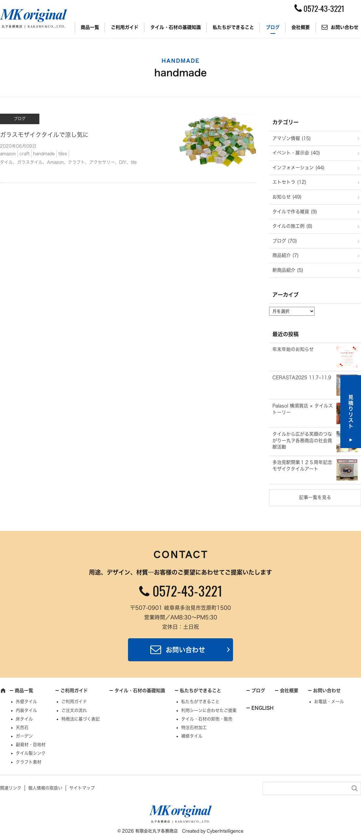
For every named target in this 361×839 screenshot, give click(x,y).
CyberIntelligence (225, 831)
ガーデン (24, 736)
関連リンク (10, 788)
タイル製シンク (31, 753)
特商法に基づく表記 (80, 719)
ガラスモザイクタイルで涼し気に (44, 135)
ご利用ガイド (124, 27)
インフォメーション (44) (298, 167)
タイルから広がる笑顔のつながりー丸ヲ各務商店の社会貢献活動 (302, 440)
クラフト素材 (28, 762)
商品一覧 (90, 27)
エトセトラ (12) (289, 182)
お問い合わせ (185, 649)
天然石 (22, 727)
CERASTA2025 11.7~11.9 (301, 377)
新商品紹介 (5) (287, 270)
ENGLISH (262, 708)
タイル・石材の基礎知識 (175, 27)
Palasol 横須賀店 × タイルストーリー (302, 409)
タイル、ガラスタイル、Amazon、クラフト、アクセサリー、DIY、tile (68, 162)
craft (24, 153)
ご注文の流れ (74, 710)
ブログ (273, 27)
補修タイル (191, 736)
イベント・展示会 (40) (296, 152)
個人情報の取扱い (45, 788)
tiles (62, 153)
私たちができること (233, 27)
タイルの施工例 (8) (292, 226)
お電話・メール (329, 701)
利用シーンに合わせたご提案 (209, 710)
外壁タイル (26, 701)
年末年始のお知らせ (293, 349)
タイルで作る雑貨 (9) (294, 211)
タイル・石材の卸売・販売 (206, 719)
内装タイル (26, 710)
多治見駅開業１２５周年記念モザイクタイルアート (302, 465)
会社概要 (300, 27)
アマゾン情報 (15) (291, 138)
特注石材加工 (194, 727)
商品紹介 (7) (285, 255)
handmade (44, 153)
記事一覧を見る (315, 497)
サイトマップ (82, 788)
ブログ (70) (284, 240)
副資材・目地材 (31, 744)
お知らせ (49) (287, 196)
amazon (8, 153)
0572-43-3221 (187, 591)
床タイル (24, 719)
